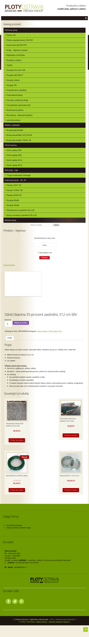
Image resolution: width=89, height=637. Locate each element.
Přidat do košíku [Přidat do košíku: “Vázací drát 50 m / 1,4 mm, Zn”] (70, 490)
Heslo (45, 245)
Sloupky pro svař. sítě (15, 70)
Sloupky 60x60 (12, 200)
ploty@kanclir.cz (20, 567)
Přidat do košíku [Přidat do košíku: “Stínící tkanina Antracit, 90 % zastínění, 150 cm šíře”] (16, 440)
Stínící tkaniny (11, 145)
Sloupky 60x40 (12, 205)
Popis (10, 338)
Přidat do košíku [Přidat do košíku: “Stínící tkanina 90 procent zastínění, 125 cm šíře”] (70, 435)
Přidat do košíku (20, 323)
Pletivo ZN (11, 35)
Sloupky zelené (13, 80)
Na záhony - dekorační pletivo (19, 115)
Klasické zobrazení (56, 622)
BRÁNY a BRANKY (12, 125)
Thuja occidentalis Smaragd (18, 175)
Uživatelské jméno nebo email (44, 238)
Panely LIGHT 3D (13, 185)
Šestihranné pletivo (14, 110)
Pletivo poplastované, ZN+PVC (19, 40)
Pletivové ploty (11, 30)
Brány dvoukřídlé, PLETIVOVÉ (19, 135)
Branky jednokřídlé (14, 130)
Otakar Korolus (41, 622)
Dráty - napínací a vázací (16, 50)
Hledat (56, 225)
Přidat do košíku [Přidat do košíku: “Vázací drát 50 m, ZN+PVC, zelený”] (16, 490)
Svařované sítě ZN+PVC (16, 45)
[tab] (10, 338)
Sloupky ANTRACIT (14, 75)
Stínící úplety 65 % (14, 160)
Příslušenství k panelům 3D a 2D (20, 210)
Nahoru (66, 622)
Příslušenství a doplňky (16, 90)
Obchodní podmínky (14, 525)
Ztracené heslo (9, 265)
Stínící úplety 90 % (14, 165)
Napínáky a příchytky (15, 55)
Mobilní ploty (10, 220)
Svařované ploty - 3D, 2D (15, 180)
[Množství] (8, 324)
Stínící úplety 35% (14, 150)
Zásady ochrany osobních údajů (18, 528)
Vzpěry (9, 65)
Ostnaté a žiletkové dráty (17, 100)
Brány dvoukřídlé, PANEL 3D (18, 140)
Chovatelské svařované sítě (18, 105)
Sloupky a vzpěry (13, 60)
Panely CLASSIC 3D (14, 190)
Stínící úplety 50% (14, 155)
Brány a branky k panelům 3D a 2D (21, 215)
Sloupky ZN (11, 85)
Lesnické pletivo (13, 120)
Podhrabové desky (14, 95)
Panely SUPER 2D (13, 195)
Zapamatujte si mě (44, 253)
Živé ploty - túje (11, 170)
